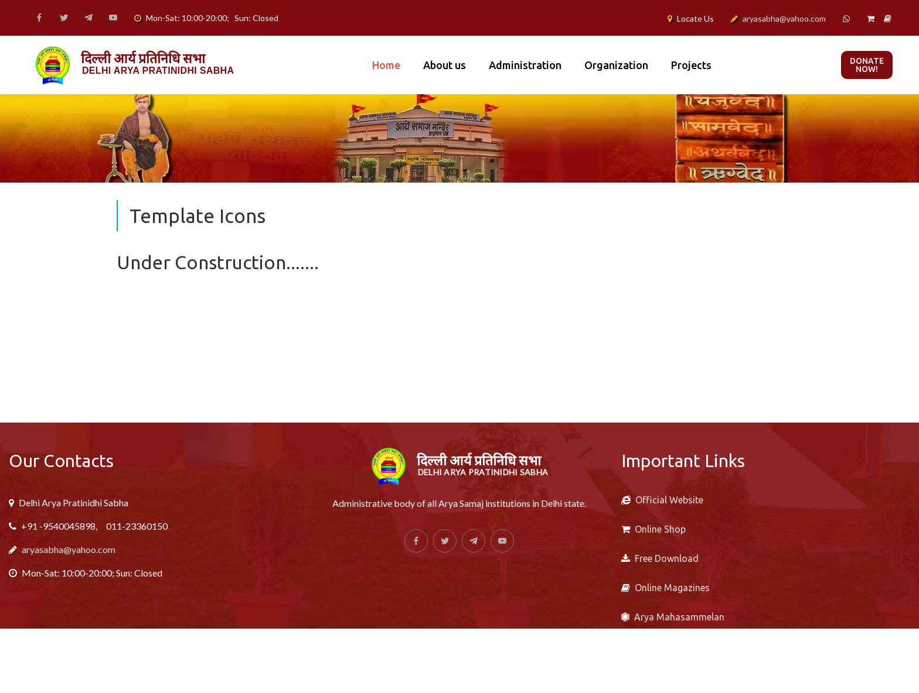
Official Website (669, 500)
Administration (525, 65)
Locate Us (695, 18)
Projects (691, 65)
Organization (616, 65)
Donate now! (867, 65)
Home (386, 65)
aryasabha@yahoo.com (784, 18)
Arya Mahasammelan (679, 617)
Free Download (667, 558)
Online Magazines (672, 587)
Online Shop (660, 529)
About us (444, 65)
